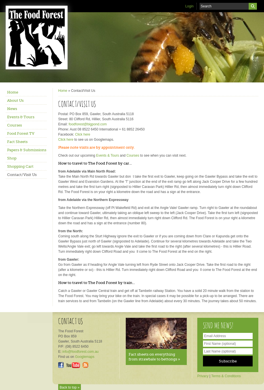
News (12, 109)
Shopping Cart (20, 166)
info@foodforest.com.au (80, 352)
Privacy (202, 376)
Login (189, 6)
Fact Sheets (17, 142)
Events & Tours (20, 117)
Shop (11, 158)
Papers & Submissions (26, 150)
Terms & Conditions (226, 376)
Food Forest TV (20, 133)
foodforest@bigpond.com (88, 124)
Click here (82, 134)
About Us (15, 100)
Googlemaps (84, 357)
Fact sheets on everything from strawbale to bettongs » (154, 356)
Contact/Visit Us (22, 175)
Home (12, 92)
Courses (14, 125)
